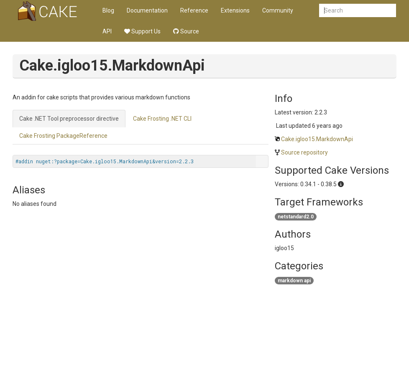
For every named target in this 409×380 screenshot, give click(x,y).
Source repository (304, 152)
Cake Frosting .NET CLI (162, 118)
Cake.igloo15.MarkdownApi (317, 139)
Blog (108, 10)
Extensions (235, 10)
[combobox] (357, 10)
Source (186, 31)
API (107, 31)
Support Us (142, 31)
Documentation (147, 10)
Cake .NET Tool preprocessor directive (69, 118)
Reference (194, 10)
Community (277, 10)
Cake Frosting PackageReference (63, 135)
